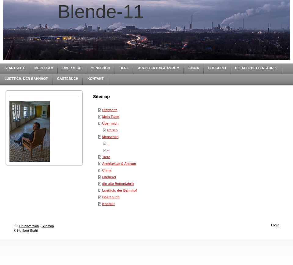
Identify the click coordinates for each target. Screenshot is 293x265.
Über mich (110, 123)
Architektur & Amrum (119, 163)
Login (275, 225)
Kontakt (108, 204)
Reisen (112, 130)
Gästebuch (111, 197)
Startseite (110, 110)
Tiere (106, 157)
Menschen (110, 137)
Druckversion (26, 226)
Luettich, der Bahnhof (119, 190)
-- (108, 143)
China (107, 170)
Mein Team (110, 116)
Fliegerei (109, 177)
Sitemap (48, 226)
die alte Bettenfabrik (118, 184)
